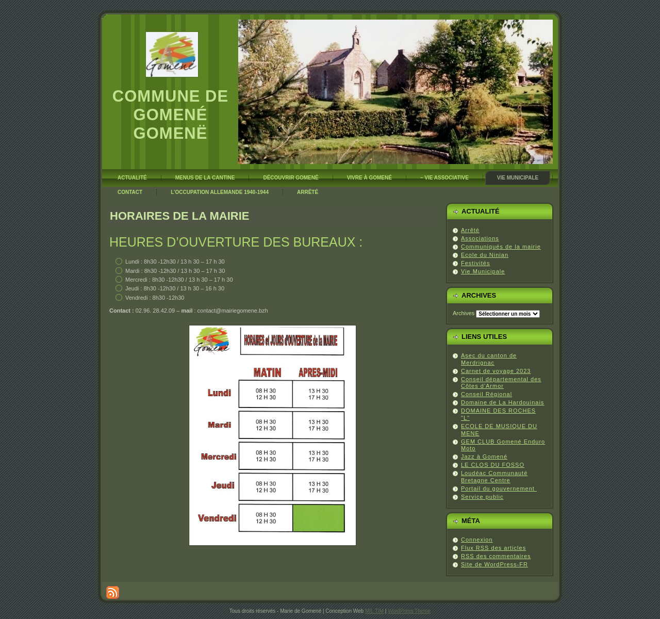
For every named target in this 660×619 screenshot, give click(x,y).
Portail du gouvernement (499, 488)
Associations (480, 238)
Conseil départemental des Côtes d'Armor (501, 382)
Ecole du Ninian (484, 255)
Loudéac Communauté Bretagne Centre (494, 476)
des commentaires (496, 556)
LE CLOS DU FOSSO (492, 465)
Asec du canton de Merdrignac (489, 359)
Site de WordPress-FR (494, 564)
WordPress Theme (409, 611)
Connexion (477, 539)
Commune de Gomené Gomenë (170, 114)
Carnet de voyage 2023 (496, 371)
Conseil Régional (486, 394)
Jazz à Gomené (484, 456)
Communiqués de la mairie (501, 246)
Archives (463, 313)
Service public (482, 497)
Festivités (475, 263)
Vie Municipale (483, 271)
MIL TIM (374, 611)
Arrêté (470, 230)
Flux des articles (493, 548)
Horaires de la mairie (180, 215)
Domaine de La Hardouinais (502, 402)
